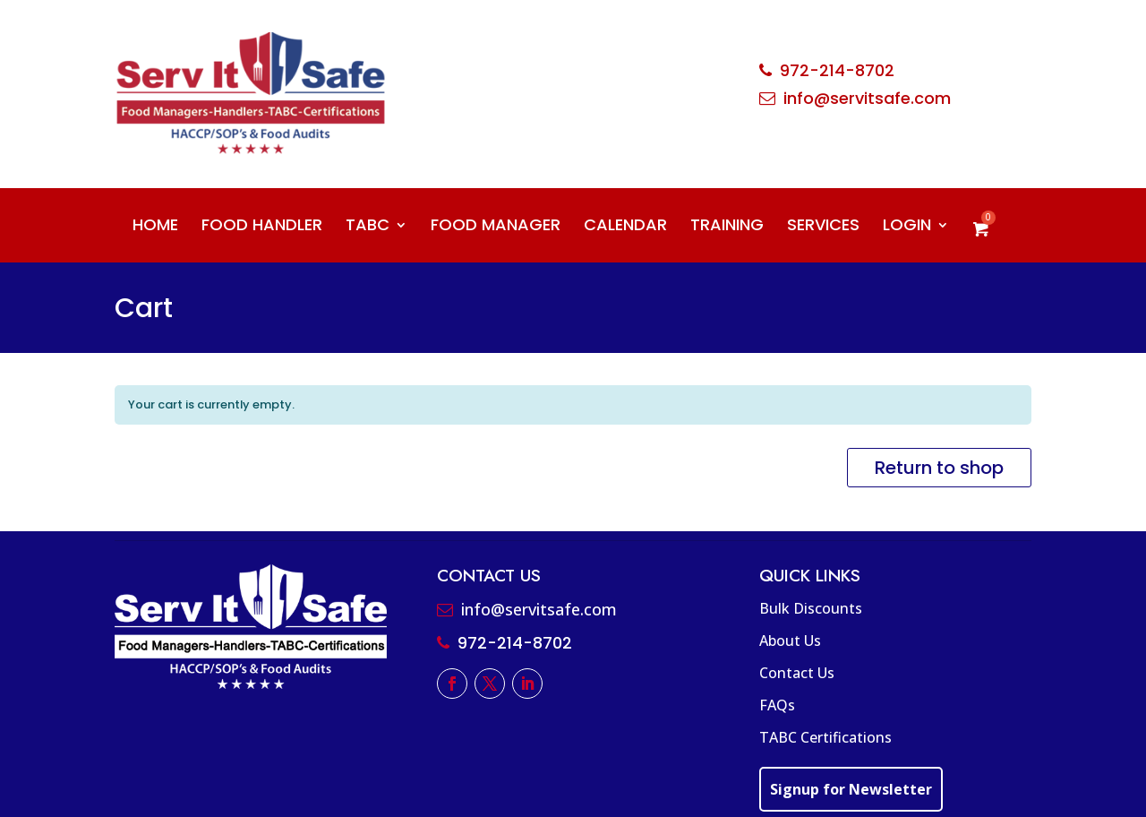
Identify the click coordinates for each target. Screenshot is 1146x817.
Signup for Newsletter (851, 789)
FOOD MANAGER (495, 227)
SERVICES (823, 227)
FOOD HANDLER (261, 227)
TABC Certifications (825, 737)
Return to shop (939, 467)
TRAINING (727, 227)
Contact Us (796, 673)
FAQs (777, 705)
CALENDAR (625, 227)
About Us (790, 640)
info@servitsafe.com (867, 98)
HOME (155, 227)
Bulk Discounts (810, 608)
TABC (367, 227)
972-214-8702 (837, 70)
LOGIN (907, 227)
